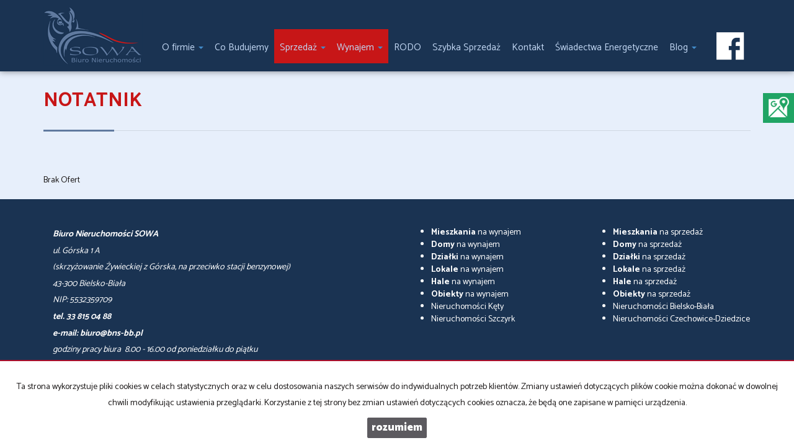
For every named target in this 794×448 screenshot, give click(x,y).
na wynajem (476, 232)
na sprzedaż (658, 232)
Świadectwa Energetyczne (606, 47)
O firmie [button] (182, 47)
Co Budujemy (242, 47)
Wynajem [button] (360, 47)
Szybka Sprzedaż (466, 47)
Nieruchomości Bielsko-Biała (663, 307)
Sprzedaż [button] (303, 47)
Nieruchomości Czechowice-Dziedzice (681, 319)
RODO (407, 47)
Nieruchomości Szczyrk (473, 319)
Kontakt (528, 47)
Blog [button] (683, 47)
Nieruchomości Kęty (467, 307)
